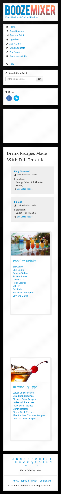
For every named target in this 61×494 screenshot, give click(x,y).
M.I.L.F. (16, 286)
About (16, 480)
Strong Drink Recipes (23, 412)
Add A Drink (13, 43)
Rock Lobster (19, 283)
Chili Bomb (18, 270)
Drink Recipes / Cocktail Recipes (21, 17)
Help (10, 63)
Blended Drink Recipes (24, 399)
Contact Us (45, 480)
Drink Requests (15, 48)
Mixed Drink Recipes (23, 396)
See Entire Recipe (23, 189)
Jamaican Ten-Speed (23, 292)
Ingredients (13, 39)
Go (39, 79)
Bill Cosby (18, 266)
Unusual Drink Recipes (24, 418)
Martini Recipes (20, 409)
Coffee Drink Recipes (23, 402)
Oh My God (18, 279)
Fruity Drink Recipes (23, 405)
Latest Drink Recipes (23, 392)
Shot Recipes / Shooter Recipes (29, 415)
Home (10, 27)
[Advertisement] (30, 125)
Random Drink (15, 35)
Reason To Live (20, 273)
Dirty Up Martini (20, 295)
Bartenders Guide (16, 56)
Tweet (17, 98)
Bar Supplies (14, 52)
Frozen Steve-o (20, 276)
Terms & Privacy (29, 480)
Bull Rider (18, 289)
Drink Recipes (15, 31)
